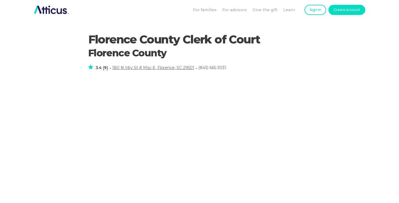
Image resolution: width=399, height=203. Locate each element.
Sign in (315, 10)
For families (205, 9)
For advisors (234, 9)
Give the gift (265, 9)
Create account (346, 10)
